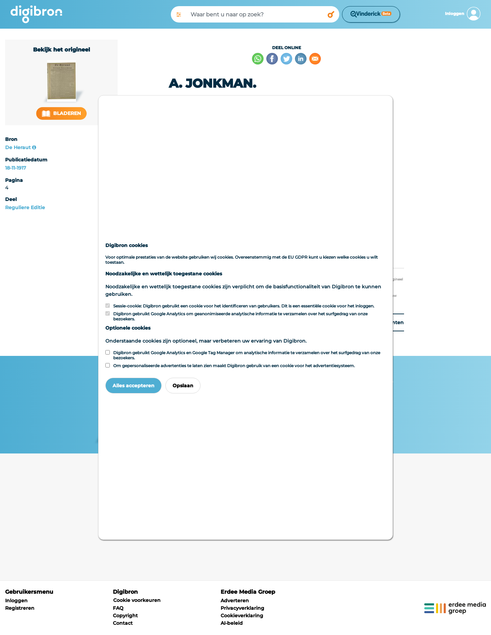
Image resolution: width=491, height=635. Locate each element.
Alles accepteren (133, 386)
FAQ (118, 608)
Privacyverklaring (242, 608)
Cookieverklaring (242, 615)
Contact (123, 623)
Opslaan (183, 386)
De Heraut (18, 147)
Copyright (125, 615)
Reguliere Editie (25, 207)
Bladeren (61, 113)
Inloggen (16, 600)
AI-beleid (232, 623)
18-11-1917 (15, 168)
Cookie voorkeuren (137, 600)
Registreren (19, 608)
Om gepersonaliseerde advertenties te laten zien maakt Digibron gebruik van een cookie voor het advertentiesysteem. (234, 365)
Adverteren (235, 600)
